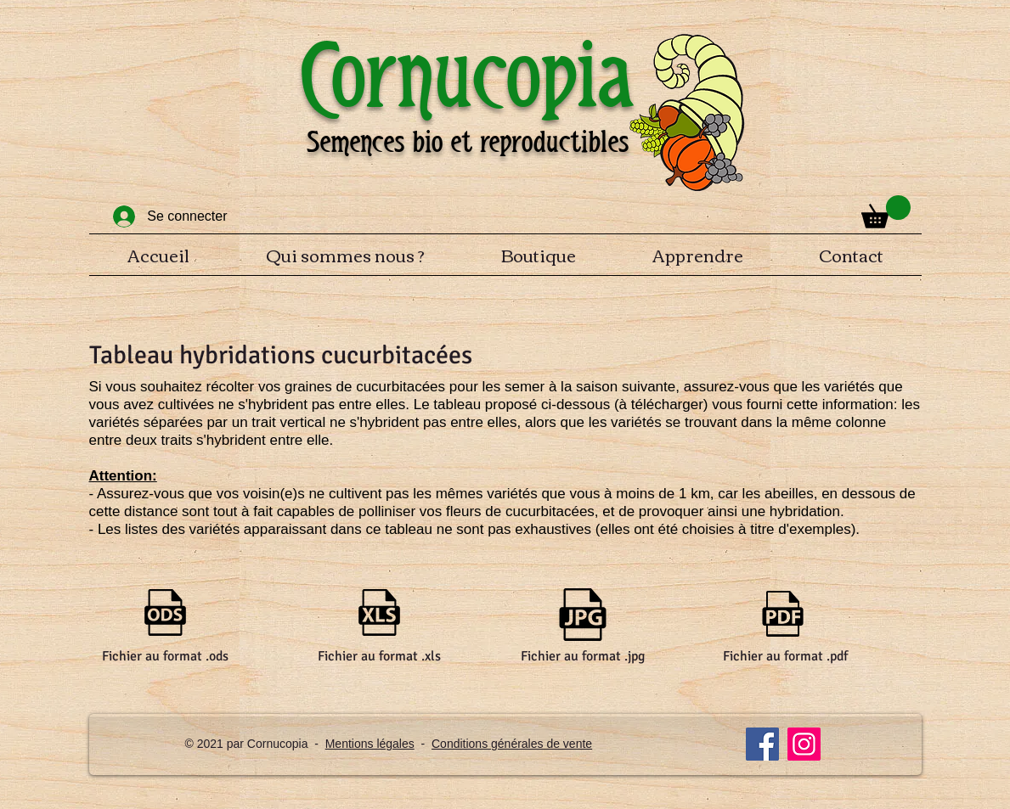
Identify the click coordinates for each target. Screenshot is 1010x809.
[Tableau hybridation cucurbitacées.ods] (165, 614)
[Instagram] (804, 744)
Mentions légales (370, 743)
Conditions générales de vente (512, 743)
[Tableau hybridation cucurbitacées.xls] (379, 614)
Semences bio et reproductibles (468, 141)
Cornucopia (467, 75)
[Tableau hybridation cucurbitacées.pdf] (783, 615)
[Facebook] (762, 744)
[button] (886, 211)
